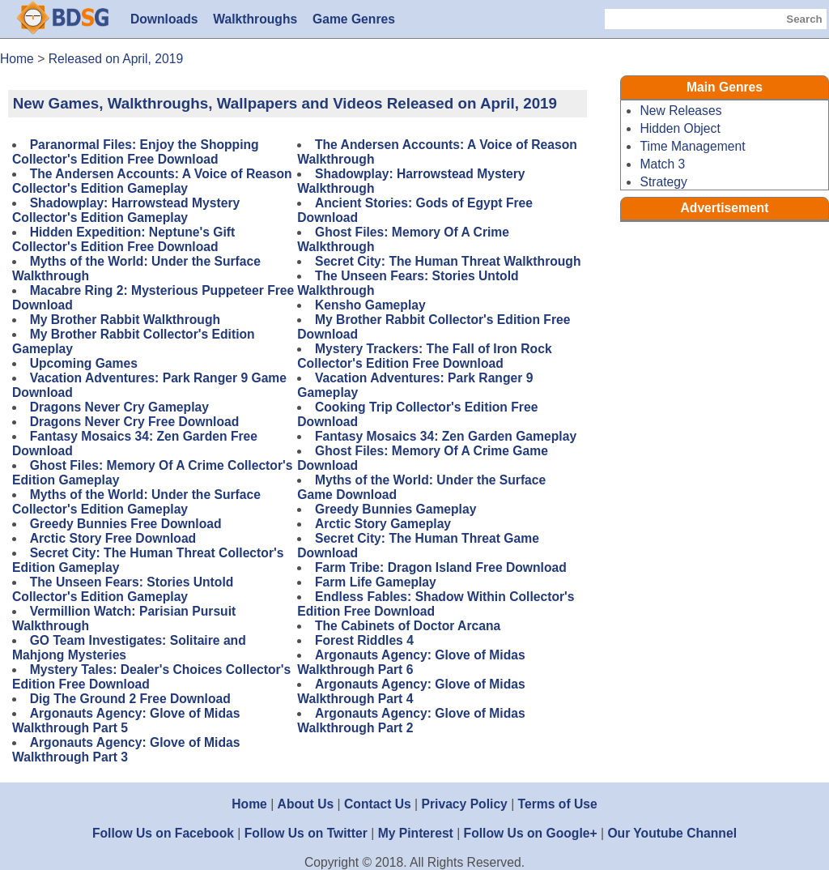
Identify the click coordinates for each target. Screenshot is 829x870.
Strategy (663, 182)
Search (804, 19)
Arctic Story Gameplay (383, 524)
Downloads (164, 19)
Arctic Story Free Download (113, 538)
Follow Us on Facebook (163, 833)
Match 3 (662, 164)
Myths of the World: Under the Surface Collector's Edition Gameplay (136, 502)
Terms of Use (557, 804)
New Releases (680, 110)
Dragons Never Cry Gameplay (119, 407)
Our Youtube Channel (672, 833)
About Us (306, 804)
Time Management (692, 146)
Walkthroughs (255, 19)
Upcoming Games (84, 363)
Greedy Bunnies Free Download (126, 524)
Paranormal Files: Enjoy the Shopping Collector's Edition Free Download (135, 152)
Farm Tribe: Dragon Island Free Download (441, 567)
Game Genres (353, 19)
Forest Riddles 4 (364, 640)
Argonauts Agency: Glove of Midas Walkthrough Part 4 (411, 691)
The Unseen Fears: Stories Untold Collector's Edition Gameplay (122, 589)
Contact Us (377, 804)
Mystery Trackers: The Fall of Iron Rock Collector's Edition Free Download (424, 356)
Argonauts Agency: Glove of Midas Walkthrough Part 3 (126, 750)
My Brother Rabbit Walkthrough (125, 319)
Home (249, 804)
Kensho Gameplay (370, 305)
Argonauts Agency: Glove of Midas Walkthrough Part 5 (126, 720)
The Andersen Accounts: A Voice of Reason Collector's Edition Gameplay (152, 181)
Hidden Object (680, 128)
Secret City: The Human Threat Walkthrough (448, 261)
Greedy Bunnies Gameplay (395, 509)
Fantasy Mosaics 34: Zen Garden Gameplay (445, 436)
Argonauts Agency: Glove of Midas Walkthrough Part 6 (411, 662)
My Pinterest (415, 833)
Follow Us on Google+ (530, 833)
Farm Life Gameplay (375, 582)
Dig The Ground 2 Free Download (130, 699)
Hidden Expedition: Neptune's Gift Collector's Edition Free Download (123, 239)
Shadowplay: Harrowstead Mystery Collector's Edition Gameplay (126, 210)
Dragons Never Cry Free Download (135, 422)
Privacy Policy (465, 804)
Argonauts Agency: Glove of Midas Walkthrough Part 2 (411, 720)
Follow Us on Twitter (306, 833)
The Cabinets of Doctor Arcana (407, 626)
